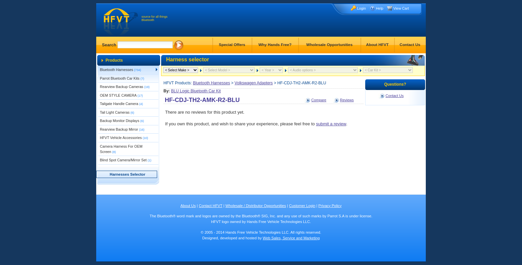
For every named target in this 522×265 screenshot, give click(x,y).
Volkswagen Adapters (254, 83)
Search (109, 44)
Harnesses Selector (127, 174)
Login (361, 8)
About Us (188, 206)
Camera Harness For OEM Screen (121, 149)
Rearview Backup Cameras (124, 87)
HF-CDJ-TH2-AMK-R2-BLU (202, 100)
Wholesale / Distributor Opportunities (255, 206)
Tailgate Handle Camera (121, 104)
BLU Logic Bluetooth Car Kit (196, 91)
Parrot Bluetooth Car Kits (122, 78)
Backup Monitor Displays (122, 121)
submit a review (331, 123)
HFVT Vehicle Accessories (124, 138)
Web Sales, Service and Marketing (291, 238)
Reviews (347, 100)
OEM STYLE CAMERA (121, 95)
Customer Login (302, 206)
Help (379, 8)
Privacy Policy (330, 206)
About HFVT (377, 44)
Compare (318, 100)
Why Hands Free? (275, 44)
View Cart (401, 8)
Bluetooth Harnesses (120, 70)
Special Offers (232, 44)
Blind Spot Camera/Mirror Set (125, 160)
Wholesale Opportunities (329, 44)
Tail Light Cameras (117, 112)
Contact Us (409, 44)
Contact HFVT (210, 206)
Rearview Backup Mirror (122, 129)
